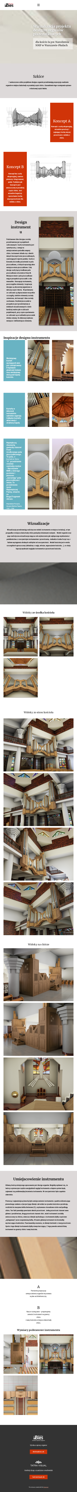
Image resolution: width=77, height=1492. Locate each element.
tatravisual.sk (38, 1477)
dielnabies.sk (38, 1452)
